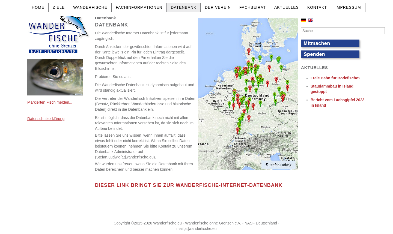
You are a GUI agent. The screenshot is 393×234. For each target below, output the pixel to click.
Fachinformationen (139, 7)
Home (38, 7)
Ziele (59, 7)
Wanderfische (90, 7)
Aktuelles (286, 7)
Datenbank (183, 7)
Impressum (348, 7)
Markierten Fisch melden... (49, 102)
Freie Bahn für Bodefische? (336, 78)
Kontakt (317, 7)
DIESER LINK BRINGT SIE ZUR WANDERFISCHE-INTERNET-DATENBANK (188, 185)
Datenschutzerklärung (45, 118)
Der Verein (218, 7)
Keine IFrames (195, 207)
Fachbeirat (252, 7)
